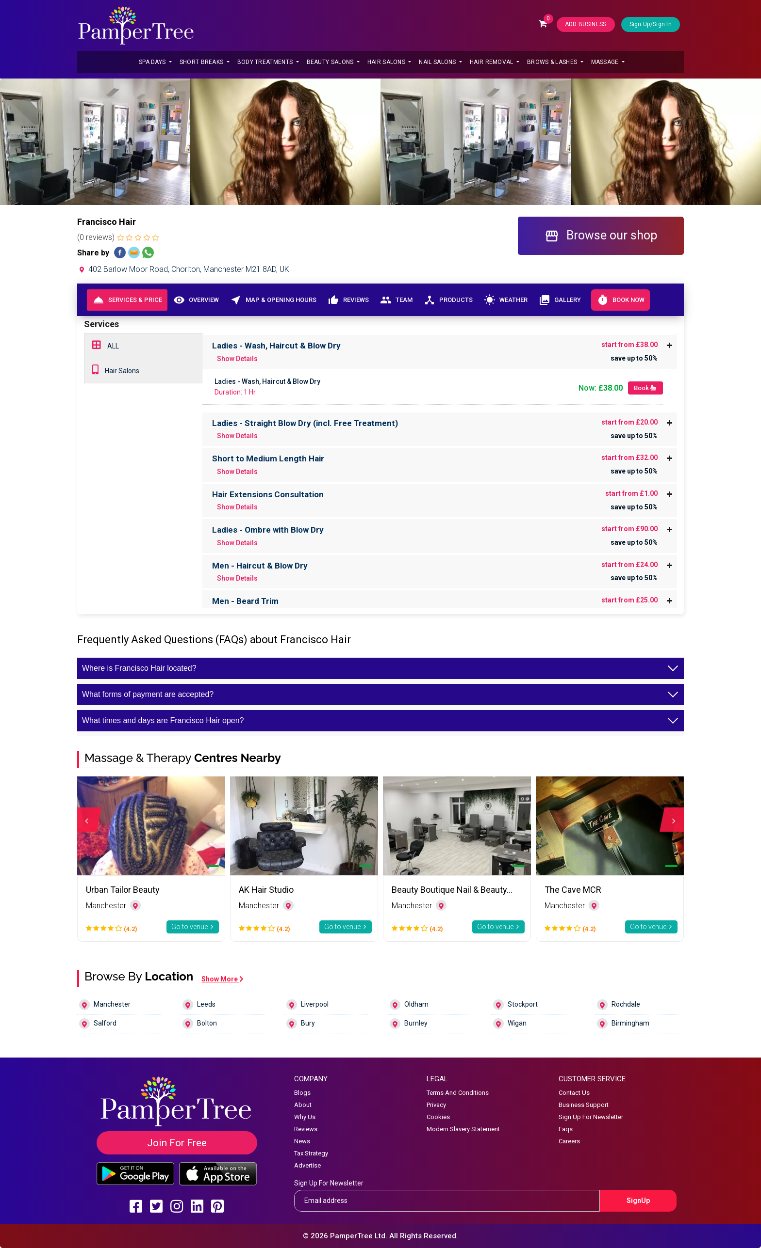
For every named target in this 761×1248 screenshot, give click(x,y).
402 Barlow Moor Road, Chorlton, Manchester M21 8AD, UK (183, 269)
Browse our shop (601, 235)
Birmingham (623, 1023)
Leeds (198, 1004)
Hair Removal (492, 62)
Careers (569, 1141)
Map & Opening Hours (273, 300)
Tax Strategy (311, 1153)
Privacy (436, 1104)
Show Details (237, 359)
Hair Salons (387, 62)
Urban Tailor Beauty (123, 890)
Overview (195, 300)
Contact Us (574, 1092)
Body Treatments (266, 62)
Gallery (559, 300)
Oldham (409, 1004)
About (303, 1104)
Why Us (304, 1117)
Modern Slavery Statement (463, 1129)
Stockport (515, 1004)
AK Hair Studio (266, 890)
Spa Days (153, 62)
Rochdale (618, 1004)
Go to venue (193, 927)
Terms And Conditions (458, 1092)
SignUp (638, 1200)
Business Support (584, 1104)
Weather (505, 300)
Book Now (620, 300)
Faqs (566, 1129)
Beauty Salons (331, 62)
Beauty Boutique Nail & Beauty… (452, 890)
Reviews (348, 300)
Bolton (199, 1023)
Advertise (307, 1165)
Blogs (302, 1092)
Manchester (105, 1004)
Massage (605, 62)
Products (448, 300)
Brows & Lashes (553, 62)
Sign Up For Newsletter (591, 1117)
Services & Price (127, 300)
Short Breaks (202, 62)
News (302, 1141)
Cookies (438, 1117)
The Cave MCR (573, 890)
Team (396, 300)
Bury (300, 1023)
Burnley (409, 1023)
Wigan (510, 1023)
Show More (222, 979)
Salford (97, 1023)
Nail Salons (438, 62)
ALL (105, 345)
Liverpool (307, 1004)
